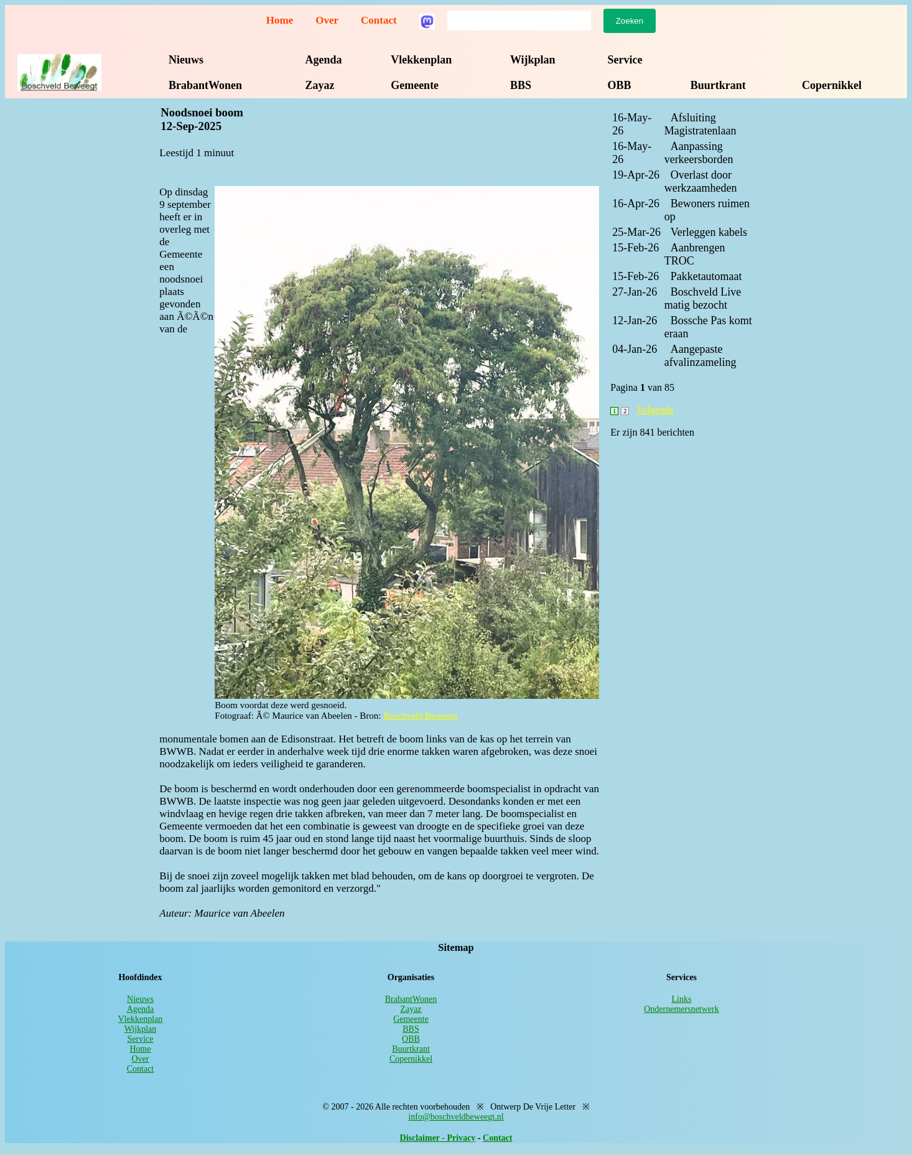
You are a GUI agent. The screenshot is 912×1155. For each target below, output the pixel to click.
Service (624, 60)
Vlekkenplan (421, 60)
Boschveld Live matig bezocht (702, 298)
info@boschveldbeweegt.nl (455, 1116)
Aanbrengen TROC (694, 254)
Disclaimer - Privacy (438, 1138)
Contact (379, 20)
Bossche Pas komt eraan (708, 327)
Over (326, 20)
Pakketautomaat (706, 276)
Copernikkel (832, 85)
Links (682, 999)
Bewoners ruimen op (707, 210)
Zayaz (320, 85)
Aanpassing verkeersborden (698, 153)
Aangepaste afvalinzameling (700, 355)
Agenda (323, 60)
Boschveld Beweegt (420, 716)
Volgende (655, 409)
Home (279, 20)
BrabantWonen (205, 85)
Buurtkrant (718, 85)
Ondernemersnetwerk (681, 1009)
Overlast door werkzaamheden (700, 181)
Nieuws (186, 60)
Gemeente (415, 85)
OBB (619, 85)
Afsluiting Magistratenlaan (700, 124)
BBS (520, 85)
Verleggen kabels (709, 232)
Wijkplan (533, 60)
